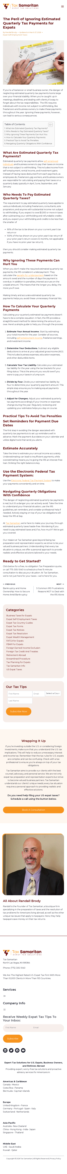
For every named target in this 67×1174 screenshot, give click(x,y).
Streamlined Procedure (18, 659)
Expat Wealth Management (20, 637)
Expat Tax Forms (14, 626)
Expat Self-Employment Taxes (15, 35)
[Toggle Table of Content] (49, 125)
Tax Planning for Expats (18, 662)
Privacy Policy (55, 1159)
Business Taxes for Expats (19, 615)
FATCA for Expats (14, 641)
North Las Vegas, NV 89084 (16, 963)
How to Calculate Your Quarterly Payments (25, 137)
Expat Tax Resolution (17, 633)
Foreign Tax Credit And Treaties (22, 651)
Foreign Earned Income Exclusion (23, 648)
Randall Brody (11, 32)
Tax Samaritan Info (15, 666)
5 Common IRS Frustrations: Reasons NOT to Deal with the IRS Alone (50, 589)
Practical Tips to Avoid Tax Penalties (22, 140)
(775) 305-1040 (18, 968)
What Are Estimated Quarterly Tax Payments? (27, 128)
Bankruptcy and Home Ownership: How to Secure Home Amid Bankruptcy (17, 589)
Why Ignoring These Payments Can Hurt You (26, 134)
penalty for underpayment (30, 275)
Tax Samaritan (13, 523)
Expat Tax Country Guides (19, 623)
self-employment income (29, 338)
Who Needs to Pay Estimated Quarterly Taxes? (27, 131)
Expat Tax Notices (15, 630)
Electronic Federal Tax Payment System (31, 480)
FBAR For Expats (14, 644)
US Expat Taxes (14, 669)
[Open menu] (64, 6)
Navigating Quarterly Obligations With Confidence (29, 143)
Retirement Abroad (16, 655)
